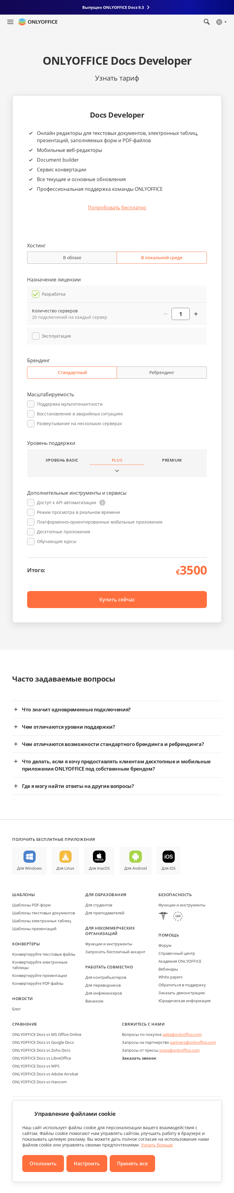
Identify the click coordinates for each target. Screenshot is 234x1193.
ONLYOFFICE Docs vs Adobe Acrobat (45, 1074)
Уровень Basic (62, 460)
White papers (170, 977)
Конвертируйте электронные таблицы (39, 964)
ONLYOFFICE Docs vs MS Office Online (46, 1034)
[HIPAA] (163, 917)
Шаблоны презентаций (34, 928)
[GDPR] (178, 917)
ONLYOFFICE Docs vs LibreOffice (41, 1058)
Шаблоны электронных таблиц (41, 920)
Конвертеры (26, 944)
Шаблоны (23, 894)
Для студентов (98, 905)
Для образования (105, 894)
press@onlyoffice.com (179, 1050)
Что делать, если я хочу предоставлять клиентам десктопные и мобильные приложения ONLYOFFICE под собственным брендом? (116, 765)
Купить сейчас (117, 599)
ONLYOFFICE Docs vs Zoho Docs (41, 1050)
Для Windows (29, 868)
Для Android (135, 868)
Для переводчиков (103, 985)
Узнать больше (157, 1145)
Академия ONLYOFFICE (179, 961)
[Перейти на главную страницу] (37, 22)
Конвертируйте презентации (39, 975)
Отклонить (43, 1163)
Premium (172, 460)
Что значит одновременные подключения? (76, 709)
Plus (117, 460)
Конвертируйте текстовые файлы (43, 954)
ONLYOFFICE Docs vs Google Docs (43, 1042)
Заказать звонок (139, 1058)
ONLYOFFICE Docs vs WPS (35, 1066)
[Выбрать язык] (221, 22)
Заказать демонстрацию (181, 992)
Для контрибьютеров (105, 977)
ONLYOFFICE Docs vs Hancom (39, 1082)
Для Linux (65, 868)
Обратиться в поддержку (182, 985)
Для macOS (99, 868)
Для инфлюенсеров (103, 993)
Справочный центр (176, 953)
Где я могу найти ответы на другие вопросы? (78, 786)
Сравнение (24, 1024)
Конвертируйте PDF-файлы (37, 983)
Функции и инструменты (108, 944)
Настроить (87, 1163)
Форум (165, 945)
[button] (102, 502)
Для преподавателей (104, 913)
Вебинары (168, 969)
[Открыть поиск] (207, 22)
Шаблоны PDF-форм (31, 905)
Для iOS (168, 868)
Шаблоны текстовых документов (43, 913)
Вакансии (94, 1001)
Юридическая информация (184, 1000)
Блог (16, 1009)
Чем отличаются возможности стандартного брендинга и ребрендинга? (113, 744)
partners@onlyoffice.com (193, 1042)
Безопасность (175, 894)
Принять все (132, 1163)
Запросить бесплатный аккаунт (115, 951)
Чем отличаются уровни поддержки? (68, 727)
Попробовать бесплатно (117, 207)
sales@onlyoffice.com (182, 1034)
